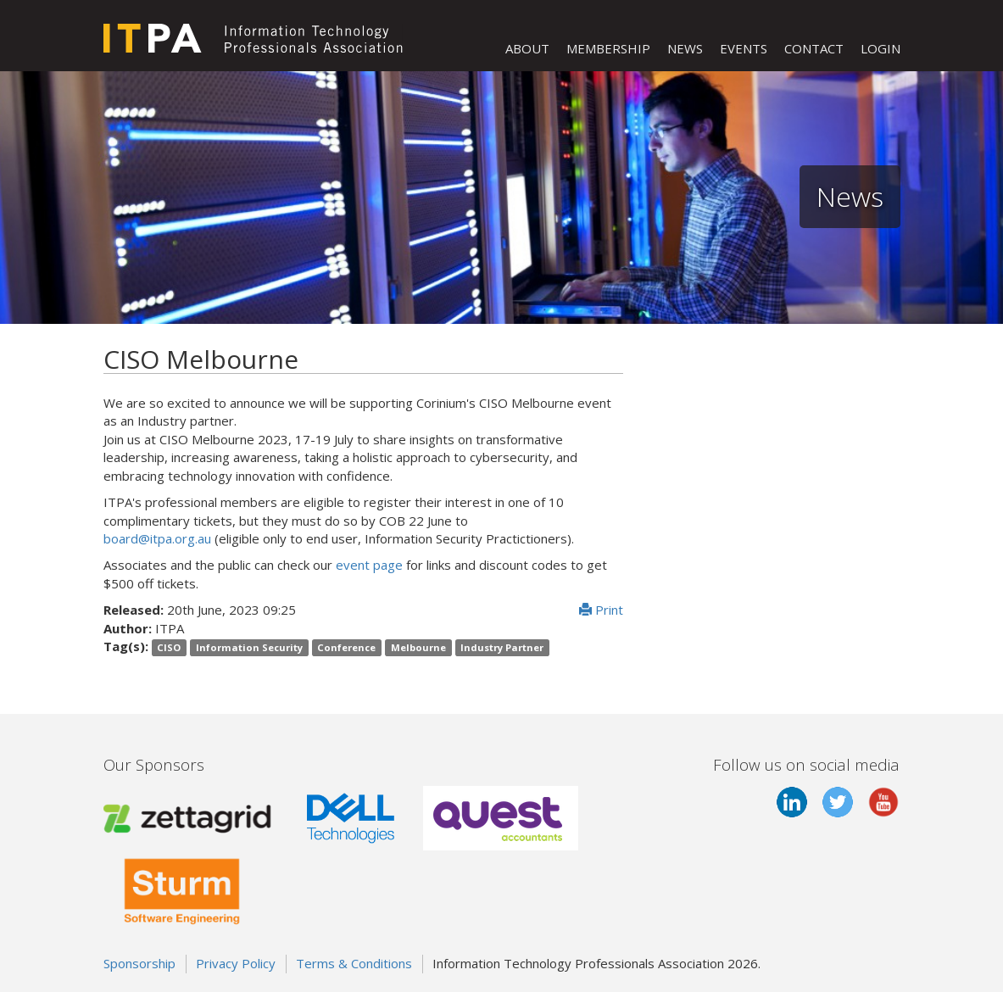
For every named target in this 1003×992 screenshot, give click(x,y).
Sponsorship (139, 963)
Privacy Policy (236, 963)
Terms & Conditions (354, 963)
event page (369, 564)
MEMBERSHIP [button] (608, 48)
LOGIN (880, 48)
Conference (346, 647)
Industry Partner (501, 647)
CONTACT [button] (814, 48)
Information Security (249, 647)
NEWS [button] (685, 48)
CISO (169, 647)
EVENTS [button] (743, 48)
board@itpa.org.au (157, 538)
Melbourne (418, 647)
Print (601, 609)
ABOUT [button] (527, 48)
